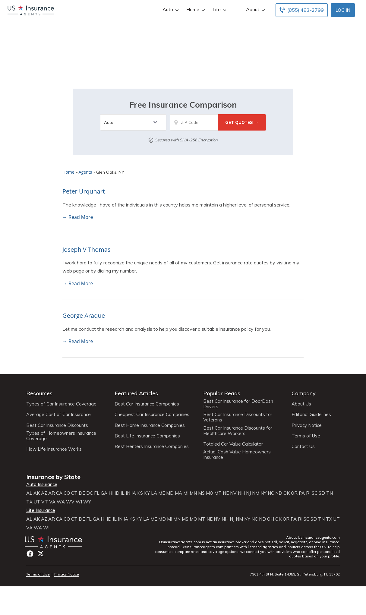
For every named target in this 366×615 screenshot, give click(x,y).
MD (170, 493)
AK (36, 493)
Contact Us (303, 446)
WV (70, 502)
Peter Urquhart (83, 191)
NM (255, 493)
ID (117, 493)
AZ (44, 493)
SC (314, 493)
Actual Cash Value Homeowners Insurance (237, 454)
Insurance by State (53, 477)
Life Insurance (40, 510)
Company (304, 393)
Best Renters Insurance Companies (152, 446)
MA (178, 493)
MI (185, 493)
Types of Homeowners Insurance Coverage (61, 435)
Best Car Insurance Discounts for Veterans (237, 417)
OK (286, 493)
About (254, 9)
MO (209, 493)
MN (193, 493)
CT (74, 493)
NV (233, 493)
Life (219, 9)
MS (201, 493)
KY (147, 493)
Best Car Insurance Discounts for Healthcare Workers (237, 430)
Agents (85, 172)
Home (195, 9)
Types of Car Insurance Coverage (61, 404)
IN (128, 493)
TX (29, 502)
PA (302, 493)
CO (67, 493)
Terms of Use (306, 436)
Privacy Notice (307, 425)
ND (278, 493)
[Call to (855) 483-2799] (302, 10)
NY (263, 493)
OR (294, 493)
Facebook (30, 553)
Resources (39, 393)
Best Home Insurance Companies (150, 425)
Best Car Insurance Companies (147, 404)
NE (226, 493)
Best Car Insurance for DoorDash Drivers (238, 404)
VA (52, 502)
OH (270, 519)
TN (329, 493)
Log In (343, 10)
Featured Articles (136, 393)
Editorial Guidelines (311, 414)
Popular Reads (221, 393)
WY (87, 502)
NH (241, 493)
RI (308, 493)
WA (61, 502)
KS (140, 493)
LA (154, 493)
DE (82, 493)
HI (111, 493)
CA (59, 493)
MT (218, 493)
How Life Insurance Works (54, 449)
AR (51, 493)
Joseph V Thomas (86, 249)
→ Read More (77, 217)
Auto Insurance (41, 484)
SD (322, 493)
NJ (248, 493)
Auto (169, 9)
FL (96, 493)
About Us (301, 404)
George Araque (83, 315)
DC (89, 493)
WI (79, 502)
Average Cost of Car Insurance (58, 414)
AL (29, 493)
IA (133, 493)
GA (104, 493)
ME (161, 493)
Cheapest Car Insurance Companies (152, 414)
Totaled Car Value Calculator (233, 444)
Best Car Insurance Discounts (57, 425)
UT (37, 502)
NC (271, 493)
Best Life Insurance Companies (147, 436)
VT (44, 502)
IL (123, 493)
